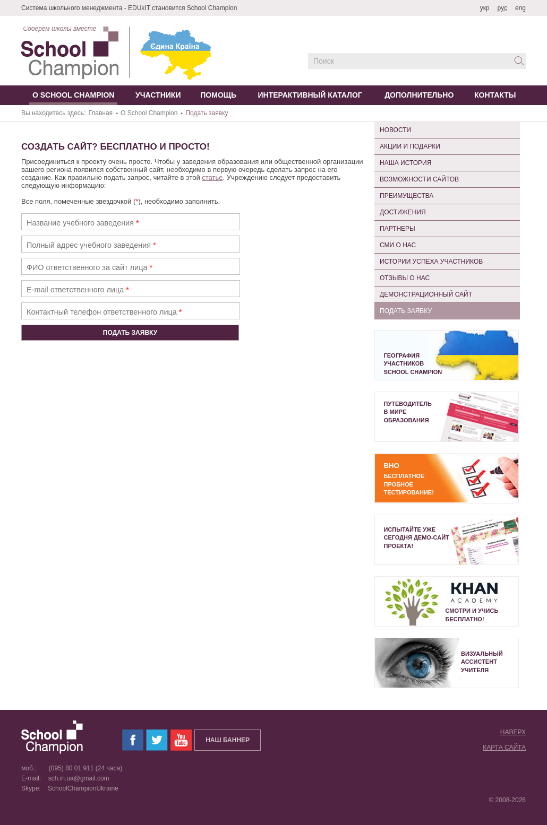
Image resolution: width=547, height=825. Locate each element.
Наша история (405, 163)
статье (212, 177)
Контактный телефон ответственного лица (104, 312)
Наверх (513, 732)
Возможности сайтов (419, 179)
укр (485, 8)
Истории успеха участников (431, 261)
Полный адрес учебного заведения (91, 245)
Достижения (403, 212)
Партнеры (397, 228)
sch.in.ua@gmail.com (76, 778)
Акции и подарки (410, 146)
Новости (395, 130)
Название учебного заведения (83, 223)
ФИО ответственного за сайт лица (89, 267)
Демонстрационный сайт (426, 294)
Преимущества (406, 195)
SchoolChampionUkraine (80, 788)
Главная (100, 113)
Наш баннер (228, 740)
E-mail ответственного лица (78, 289)
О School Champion (149, 113)
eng (520, 8)
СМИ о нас (398, 245)
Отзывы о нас (405, 278)
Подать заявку (406, 311)
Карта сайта (504, 747)
